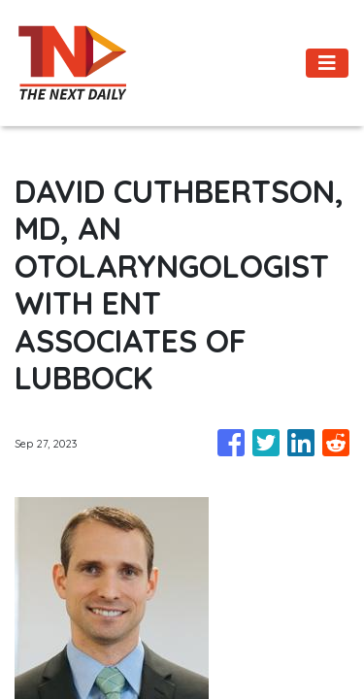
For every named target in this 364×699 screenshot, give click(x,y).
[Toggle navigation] (327, 63)
